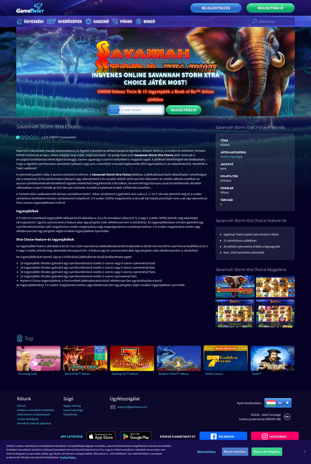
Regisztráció (270, 7)
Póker (121, 21)
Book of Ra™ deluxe (77, 374)
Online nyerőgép (231, 157)
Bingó (145, 21)
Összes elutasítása (235, 454)
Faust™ (257, 374)
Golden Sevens (214, 374)
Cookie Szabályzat (27, 419)
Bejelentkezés (216, 7)
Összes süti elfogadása (267, 454)
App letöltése (72, 436)
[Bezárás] (304, 454)
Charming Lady (27, 374)
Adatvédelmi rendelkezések (33, 414)
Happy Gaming (72, 405)
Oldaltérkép (70, 414)
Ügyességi (30, 21)
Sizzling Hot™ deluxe (125, 374)
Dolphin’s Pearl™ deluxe (173, 374)
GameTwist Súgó (73, 410)
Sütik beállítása (206, 454)
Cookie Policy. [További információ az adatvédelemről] (68, 459)
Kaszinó (96, 21)
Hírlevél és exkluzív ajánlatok (34, 423)
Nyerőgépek (64, 21)
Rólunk (21, 405)
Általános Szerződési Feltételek (35, 410)
